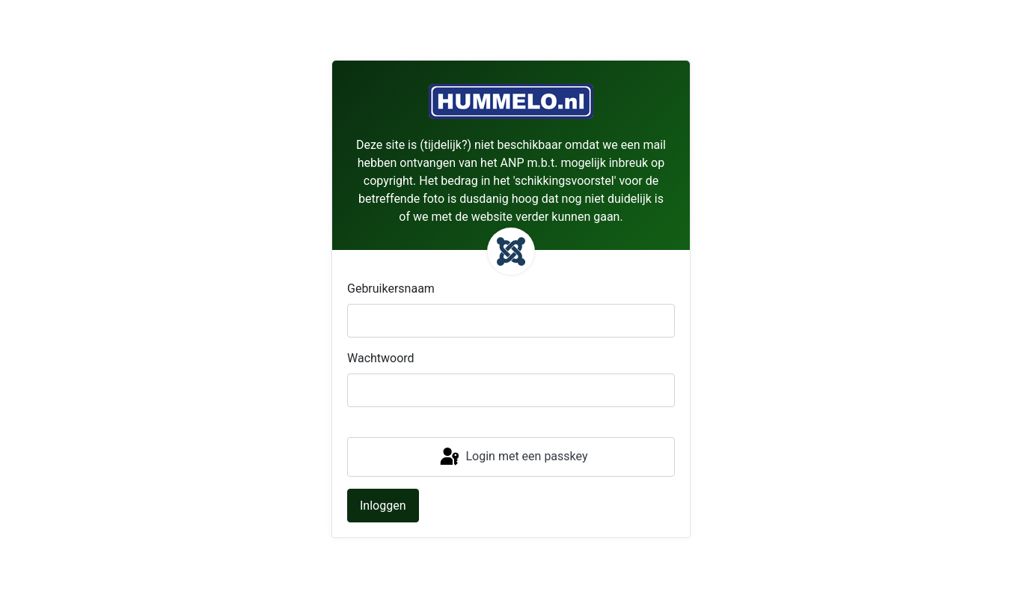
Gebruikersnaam (391, 288)
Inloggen (383, 505)
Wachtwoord (380, 358)
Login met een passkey (513, 457)
